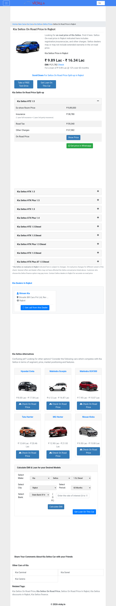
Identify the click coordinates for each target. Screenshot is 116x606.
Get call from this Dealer (35, 307)
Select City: (21, 486)
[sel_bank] (39, 495)
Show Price (73, 137)
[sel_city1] (43, 487)
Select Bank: (21, 496)
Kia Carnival (20, 572)
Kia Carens (20, 579)
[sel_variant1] (81, 478)
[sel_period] (81, 487)
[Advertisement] (58, 168)
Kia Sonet (65, 572)
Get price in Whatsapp (79, 145)
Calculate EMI (56, 506)
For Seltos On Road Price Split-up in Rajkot (58, 75)
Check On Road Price (27, 405)
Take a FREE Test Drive (24, 84)
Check (61, 64)
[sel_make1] (40, 478)
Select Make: (21, 476)
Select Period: (62, 486)
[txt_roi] (72, 495)
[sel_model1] (60, 478)
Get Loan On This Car (46, 84)
